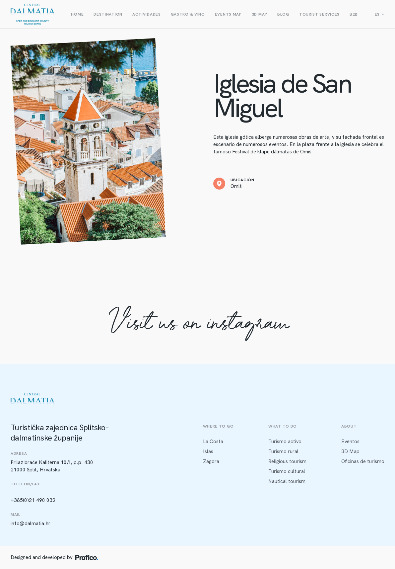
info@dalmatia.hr (30, 523)
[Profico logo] (86, 557)
